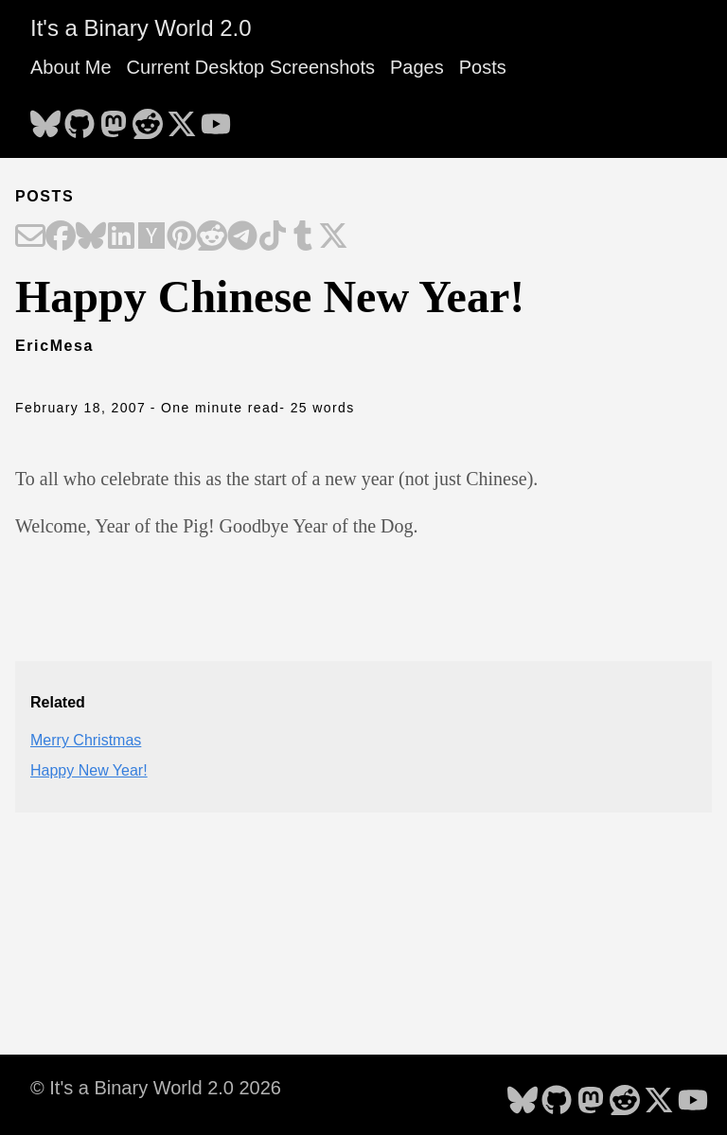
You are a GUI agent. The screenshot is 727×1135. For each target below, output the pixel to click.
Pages (417, 67)
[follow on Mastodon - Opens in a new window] (113, 118)
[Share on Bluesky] (91, 237)
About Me (71, 67)
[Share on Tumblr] (303, 237)
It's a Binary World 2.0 (141, 28)
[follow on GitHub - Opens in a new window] (79, 118)
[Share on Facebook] (60, 237)
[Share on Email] (30, 237)
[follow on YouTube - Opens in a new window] (216, 118)
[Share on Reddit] (212, 237)
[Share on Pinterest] (182, 237)
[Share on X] (333, 237)
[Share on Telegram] (242, 237)
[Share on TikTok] (272, 237)
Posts (482, 67)
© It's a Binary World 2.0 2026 (155, 1087)
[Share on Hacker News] (151, 237)
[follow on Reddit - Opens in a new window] (148, 118)
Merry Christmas (85, 740)
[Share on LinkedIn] (121, 237)
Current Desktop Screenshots (251, 67)
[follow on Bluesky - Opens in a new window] (45, 118)
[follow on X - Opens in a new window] (182, 118)
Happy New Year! (89, 770)
